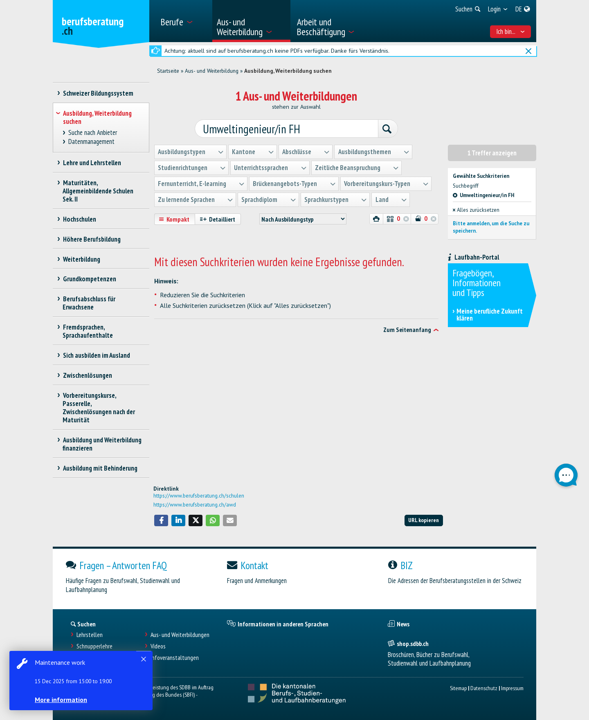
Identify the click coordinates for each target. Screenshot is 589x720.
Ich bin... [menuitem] (510, 31)
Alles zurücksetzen (476, 209)
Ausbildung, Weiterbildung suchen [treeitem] (97, 117)
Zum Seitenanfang (407, 329)
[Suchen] (385, 128)
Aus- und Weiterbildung (211, 70)
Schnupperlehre (94, 646)
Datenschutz (483, 688)
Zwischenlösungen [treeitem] (87, 375)
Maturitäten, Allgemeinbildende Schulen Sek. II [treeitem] (98, 191)
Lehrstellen (89, 635)
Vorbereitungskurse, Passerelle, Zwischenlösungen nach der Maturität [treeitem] (99, 407)
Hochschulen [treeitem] (79, 219)
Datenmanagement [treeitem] (91, 141)
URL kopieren (423, 520)
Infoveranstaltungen (175, 658)
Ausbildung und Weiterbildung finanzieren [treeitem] (102, 444)
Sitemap (458, 688)
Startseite (168, 70)
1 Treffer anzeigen (492, 152)
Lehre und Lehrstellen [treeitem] (92, 162)
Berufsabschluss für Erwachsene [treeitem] (89, 303)
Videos (158, 646)
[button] (161, 520)
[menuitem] (183, 21)
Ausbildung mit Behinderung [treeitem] (100, 468)
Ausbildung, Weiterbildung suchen (288, 70)
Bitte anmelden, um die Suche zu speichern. (491, 227)
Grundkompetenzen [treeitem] (89, 278)
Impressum (512, 688)
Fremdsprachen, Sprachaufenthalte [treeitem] (88, 331)
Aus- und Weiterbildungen (180, 635)
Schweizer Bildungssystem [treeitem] (98, 93)
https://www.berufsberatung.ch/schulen (198, 495)
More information (61, 699)
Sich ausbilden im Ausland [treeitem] (96, 355)
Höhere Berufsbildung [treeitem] (92, 239)
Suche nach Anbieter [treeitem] (92, 132)
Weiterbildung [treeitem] (81, 259)
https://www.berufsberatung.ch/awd (194, 504)
